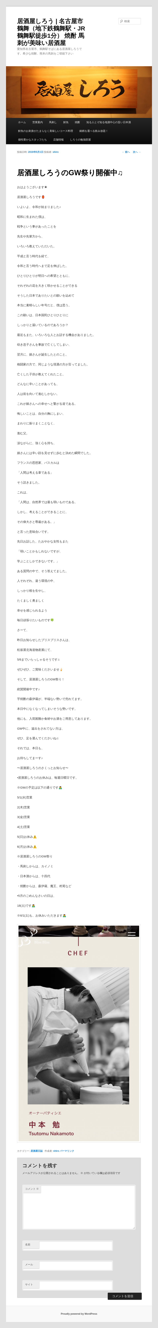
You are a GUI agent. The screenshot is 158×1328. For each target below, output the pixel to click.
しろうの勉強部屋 (80, 139)
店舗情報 (58, 139)
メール (29, 1264)
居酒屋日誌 (37, 1151)
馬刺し (53, 122)
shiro (55, 152)
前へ (126, 152)
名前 (27, 1244)
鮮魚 (66, 122)
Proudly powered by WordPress (79, 1313)
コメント (32, 1188)
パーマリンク (67, 1151)
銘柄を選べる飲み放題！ (93, 130)
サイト (29, 1284)
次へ (137, 152)
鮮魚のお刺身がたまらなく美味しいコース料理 (45, 130)
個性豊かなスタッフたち (32, 139)
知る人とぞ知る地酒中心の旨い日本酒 (108, 122)
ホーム (22, 122)
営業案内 (37, 122)
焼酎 (77, 122)
